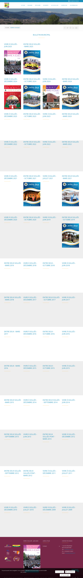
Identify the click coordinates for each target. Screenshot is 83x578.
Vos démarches (74, 5)
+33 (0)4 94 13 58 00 (74, 1)
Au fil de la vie (54, 5)
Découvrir (37, 5)
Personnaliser (59, 571)
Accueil (7, 27)
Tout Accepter (65, 575)
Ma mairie (30, 5)
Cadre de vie (64, 5)
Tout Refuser (70, 571)
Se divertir (45, 5)
